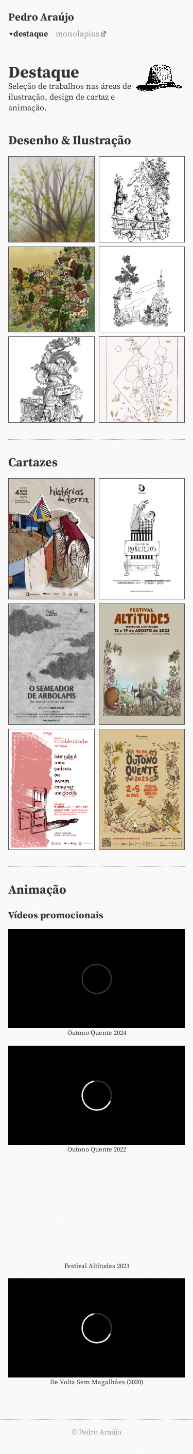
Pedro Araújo (41, 17)
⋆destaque (28, 34)
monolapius (77, 34)
